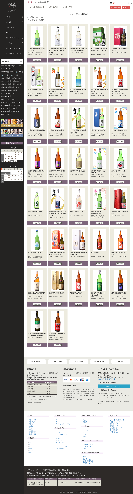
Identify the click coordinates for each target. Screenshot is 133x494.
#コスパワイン (5, 105)
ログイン (126, 7)
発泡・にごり (33, 434)
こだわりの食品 (88, 444)
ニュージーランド (61, 446)
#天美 (13, 84)
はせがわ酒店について (37, 7)
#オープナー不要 (15, 105)
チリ (57, 444)
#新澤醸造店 (15, 81)
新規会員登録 (115, 7)
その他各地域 (60, 448)
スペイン (59, 438)
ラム (84, 434)
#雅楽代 (9, 90)
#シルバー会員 (5, 111)
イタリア (59, 436)
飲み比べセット (88, 459)
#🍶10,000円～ (15, 75)
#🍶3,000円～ (18, 72)
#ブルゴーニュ (16, 102)
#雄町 (2, 81)
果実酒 (85, 422)
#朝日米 (8, 81)
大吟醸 (31, 426)
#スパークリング (5, 99)
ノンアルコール (88, 446)
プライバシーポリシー (34, 470)
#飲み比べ (11, 69)
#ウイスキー (13, 108)
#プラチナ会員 (15, 111)
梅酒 (84, 420)
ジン (84, 432)
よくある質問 (67, 7)
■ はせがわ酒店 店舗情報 (106, 379)
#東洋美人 (19, 84)
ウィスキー (86, 430)
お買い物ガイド (53, 7)
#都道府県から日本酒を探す (9, 66)
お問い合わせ (114, 432)
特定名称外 (32, 432)
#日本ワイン (4, 108)
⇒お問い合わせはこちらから (114, 386)
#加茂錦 (3, 90)
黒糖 (30, 448)
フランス (59, 432)
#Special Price (5, 96)
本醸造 (31, 430)
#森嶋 (8, 84)
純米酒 (31, 424)
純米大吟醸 (32, 420)
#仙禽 (17, 87)
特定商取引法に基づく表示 (51, 470)
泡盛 (30, 452)
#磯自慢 (3, 84)
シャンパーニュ (62, 434)
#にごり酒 (4, 69)
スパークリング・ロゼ (63, 424)
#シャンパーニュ (15, 96)
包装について (114, 426)
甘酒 (84, 448)
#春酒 (19, 66)
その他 (31, 450)
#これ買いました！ (16, 78)
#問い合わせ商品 (5, 114)
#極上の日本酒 (5, 78)
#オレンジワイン (5, 102)
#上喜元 (15, 90)
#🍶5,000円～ (5, 75)
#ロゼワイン (15, 99)
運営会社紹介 (66, 470)
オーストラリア (61, 442)
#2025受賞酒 (4, 72)
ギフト (85, 457)
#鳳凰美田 (11, 87)
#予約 (11, 72)
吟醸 (30, 428)
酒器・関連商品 (88, 461)
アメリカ (59, 440)
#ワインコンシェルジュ (7, 93)
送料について (114, 424)
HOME (30, 2)
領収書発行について (116, 428)
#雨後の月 (4, 87)
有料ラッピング (88, 463)
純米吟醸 (32, 422)
